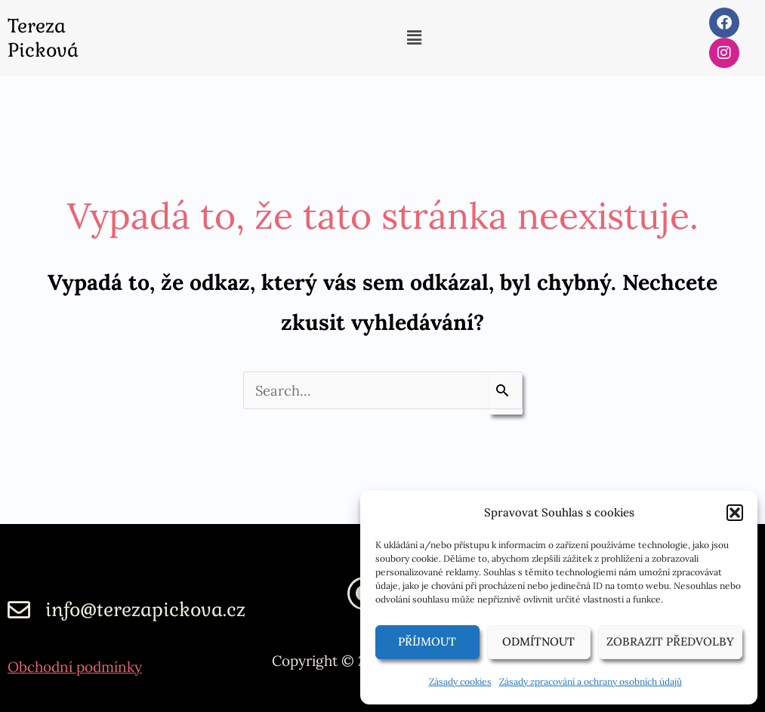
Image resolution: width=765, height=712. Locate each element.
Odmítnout (538, 641)
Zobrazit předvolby (670, 641)
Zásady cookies (460, 681)
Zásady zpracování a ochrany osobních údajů (590, 681)
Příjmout (427, 641)
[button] (734, 512)
